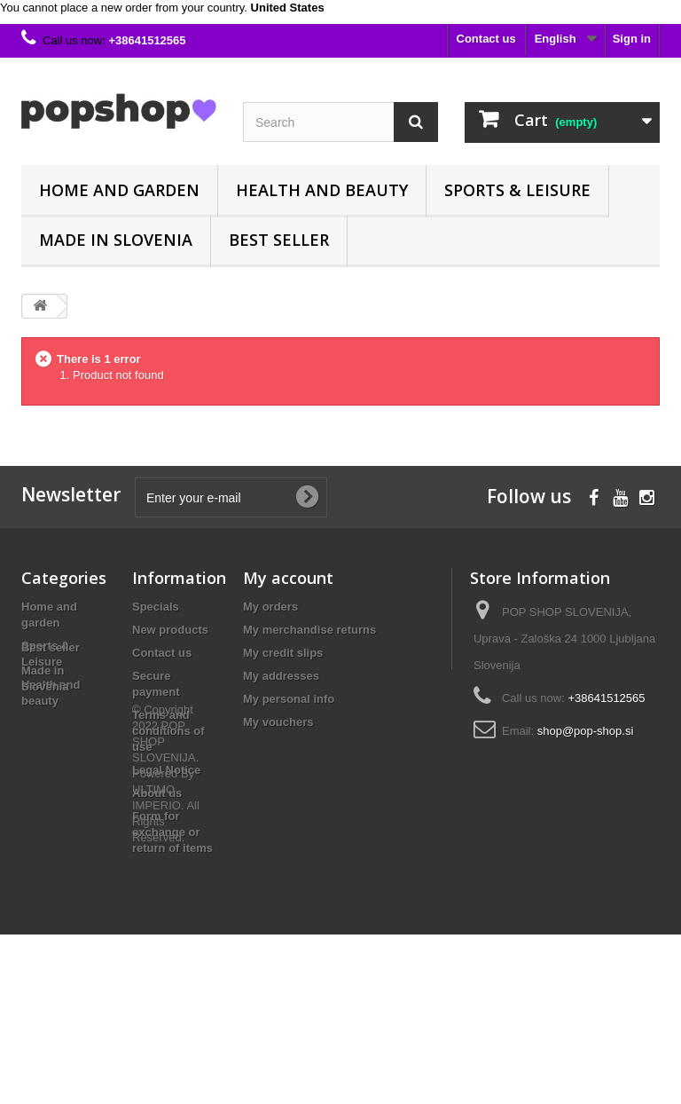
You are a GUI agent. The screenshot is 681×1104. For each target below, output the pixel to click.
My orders (270, 606)
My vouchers (278, 722)
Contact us (486, 38)
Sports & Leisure (517, 190)
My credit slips (283, 652)
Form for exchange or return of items (172, 832)
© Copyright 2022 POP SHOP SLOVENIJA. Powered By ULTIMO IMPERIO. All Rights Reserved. (166, 942)
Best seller (279, 239)
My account (288, 577)
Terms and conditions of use (168, 730)
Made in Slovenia (115, 239)
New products (170, 629)
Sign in (632, 38)
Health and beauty (322, 190)
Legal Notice (166, 770)
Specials (155, 606)
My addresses (281, 675)
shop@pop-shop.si (585, 730)
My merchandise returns (309, 629)
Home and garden (119, 190)
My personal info (288, 699)
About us (157, 793)
